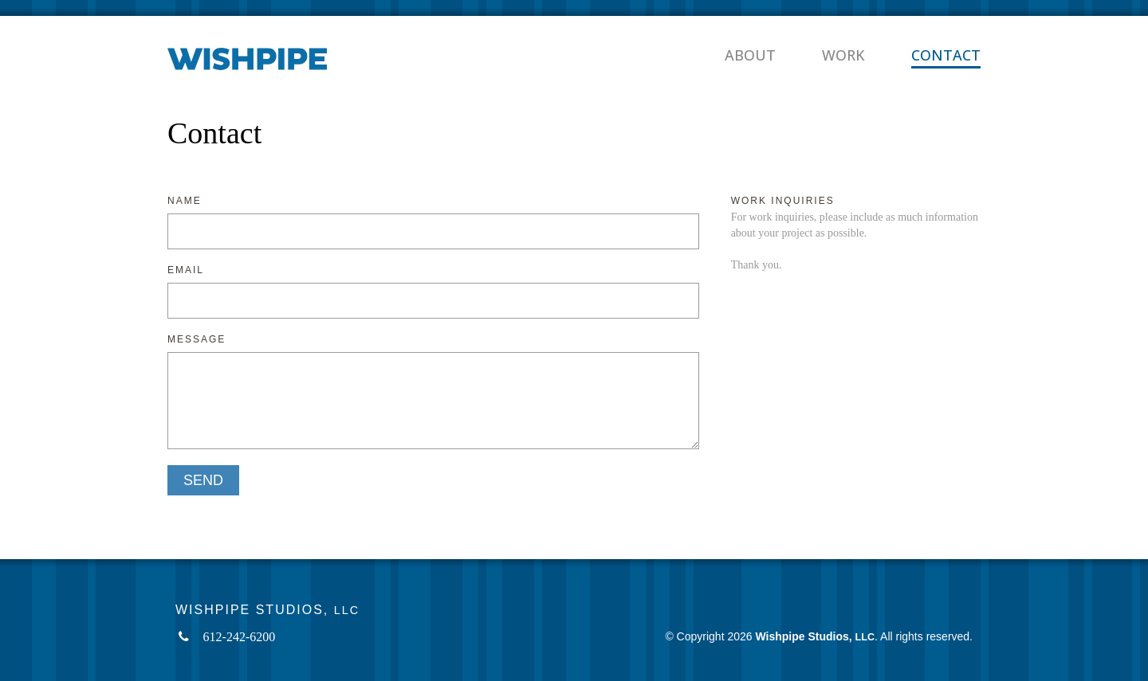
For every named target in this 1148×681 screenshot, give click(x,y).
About (750, 55)
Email (185, 270)
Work (843, 55)
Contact (946, 55)
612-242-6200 (239, 637)
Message (196, 340)
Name (184, 201)
